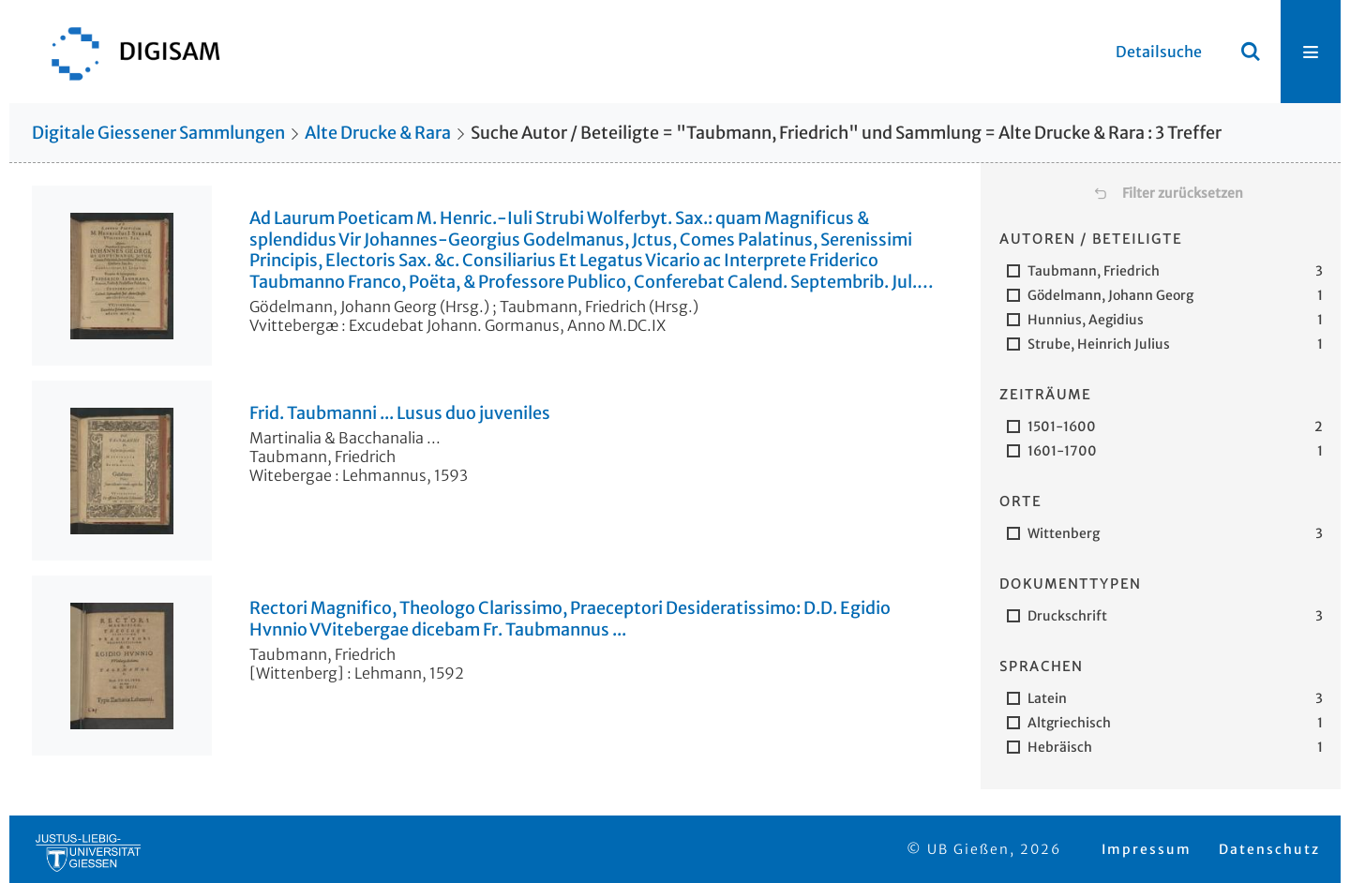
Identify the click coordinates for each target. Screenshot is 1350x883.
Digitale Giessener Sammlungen (158, 132)
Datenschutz (1269, 849)
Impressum (1147, 849)
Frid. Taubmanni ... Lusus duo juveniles (399, 413)
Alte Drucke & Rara (378, 132)
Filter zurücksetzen (1182, 193)
